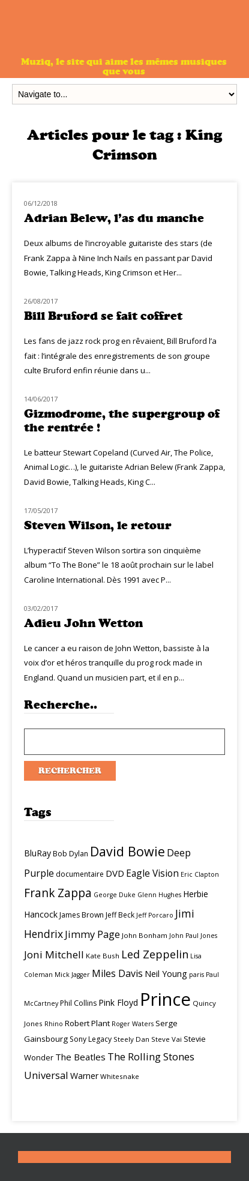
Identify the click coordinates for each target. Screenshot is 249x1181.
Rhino (53, 1024)
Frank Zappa (58, 893)
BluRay (37, 853)
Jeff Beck (120, 915)
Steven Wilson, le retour (98, 525)
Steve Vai (166, 1039)
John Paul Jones (193, 935)
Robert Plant (87, 1023)
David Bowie (127, 851)
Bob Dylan (70, 854)
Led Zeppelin (154, 954)
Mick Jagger (72, 974)
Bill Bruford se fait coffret (103, 316)
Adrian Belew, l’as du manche (114, 218)
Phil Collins (78, 1003)
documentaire (80, 874)
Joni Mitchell (54, 954)
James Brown (81, 915)
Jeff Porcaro (154, 915)
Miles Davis (117, 973)
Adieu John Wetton (83, 623)
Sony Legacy (91, 1039)
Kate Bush (102, 955)
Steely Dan (131, 1039)
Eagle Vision (152, 873)
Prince (165, 999)
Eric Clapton (200, 874)
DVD (115, 873)
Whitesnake (119, 1076)
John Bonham (144, 935)
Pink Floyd (118, 1002)
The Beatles (80, 1057)
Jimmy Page (92, 934)
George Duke (115, 895)
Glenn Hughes (159, 895)
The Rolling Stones (150, 1056)
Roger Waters (133, 1024)
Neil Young (166, 973)
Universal (46, 1075)
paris (196, 974)
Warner (84, 1075)
